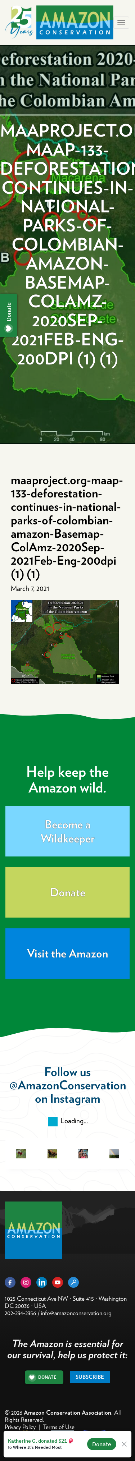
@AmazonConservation (67, 1085)
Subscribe (90, 1377)
